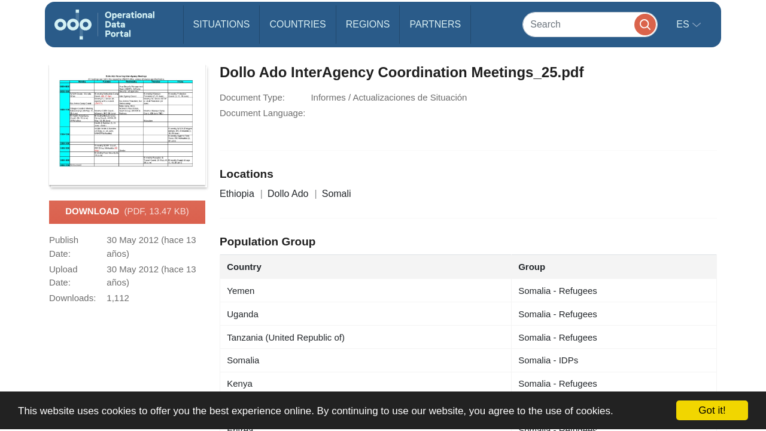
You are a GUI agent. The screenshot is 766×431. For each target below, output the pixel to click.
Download (127, 212)
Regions (368, 24)
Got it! (711, 410)
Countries (297, 24)
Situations (221, 24)
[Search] (590, 24)
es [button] (684, 24)
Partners (435, 24)
